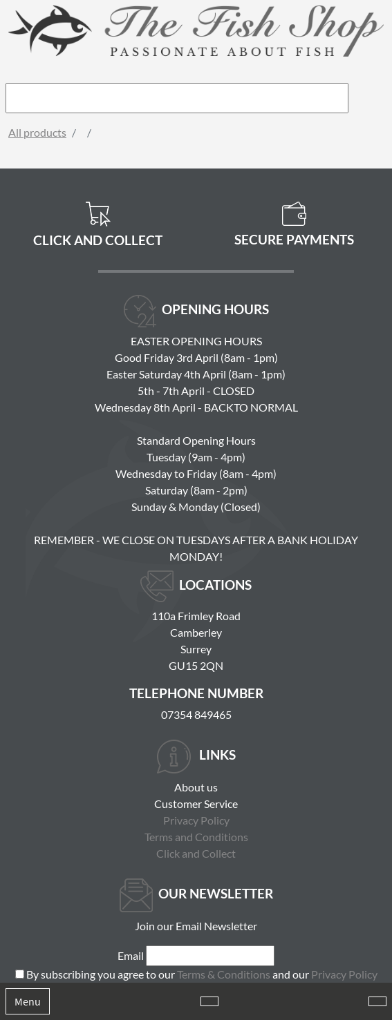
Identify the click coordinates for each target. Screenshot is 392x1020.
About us (196, 786)
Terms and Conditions (196, 836)
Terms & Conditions (223, 974)
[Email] (210, 955)
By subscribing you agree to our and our (201, 974)
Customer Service (196, 803)
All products (37, 132)
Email (131, 955)
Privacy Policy (196, 820)
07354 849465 (196, 714)
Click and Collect (196, 853)
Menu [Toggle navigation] (28, 1001)
